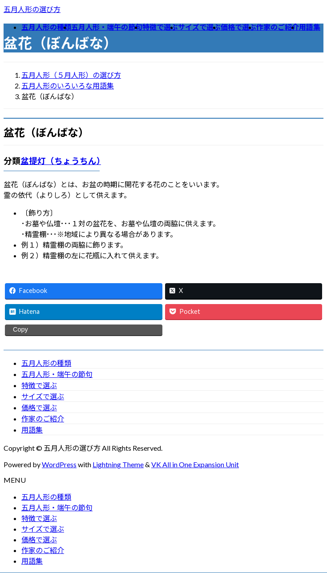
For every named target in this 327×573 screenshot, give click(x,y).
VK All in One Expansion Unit (195, 464)
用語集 (32, 429)
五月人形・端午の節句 (57, 374)
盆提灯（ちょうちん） (60, 161)
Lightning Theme (118, 464)
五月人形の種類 (46, 363)
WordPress (59, 464)
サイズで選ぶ (42, 396)
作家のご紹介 (42, 418)
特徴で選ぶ (39, 385)
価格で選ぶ (39, 407)
